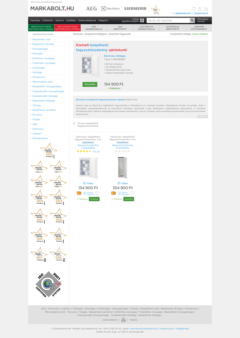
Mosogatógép (120, 308)
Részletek (90, 84)
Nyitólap (35, 20)
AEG (43, 308)
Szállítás (71, 20)
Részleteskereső (202, 20)
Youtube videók (123, 320)
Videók (133, 319)
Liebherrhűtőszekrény (199, 27)
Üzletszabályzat (87, 20)
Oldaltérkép (182, 328)
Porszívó (72, 311)
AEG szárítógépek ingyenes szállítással (67, 27)
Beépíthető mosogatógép (179, 311)
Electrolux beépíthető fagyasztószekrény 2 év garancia (88, 139)
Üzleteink (48, 20)
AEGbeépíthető (120, 27)
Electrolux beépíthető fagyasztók (46, 2)
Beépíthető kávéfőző (101, 311)
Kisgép (83, 311)
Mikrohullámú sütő (55, 311)
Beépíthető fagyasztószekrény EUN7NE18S (122, 145)
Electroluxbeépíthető (172, 27)
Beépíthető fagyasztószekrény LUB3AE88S (88, 145)
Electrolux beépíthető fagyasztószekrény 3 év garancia (123, 139)
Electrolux (53, 308)
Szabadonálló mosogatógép (93, 315)
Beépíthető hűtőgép (150, 315)
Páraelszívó (191, 308)
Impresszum (167, 328)
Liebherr (66, 308)
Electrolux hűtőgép (114, 55)
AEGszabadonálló (94, 27)
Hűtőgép (78, 308)
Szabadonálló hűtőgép (123, 315)
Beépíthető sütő (150, 308)
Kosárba (94, 199)
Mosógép (90, 308)
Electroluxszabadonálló (146, 27)
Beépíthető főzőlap (172, 308)
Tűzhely (134, 308)
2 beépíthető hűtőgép (180, 34)
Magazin (103, 20)
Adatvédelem (110, 319)
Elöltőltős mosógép (126, 311)
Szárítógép (104, 308)
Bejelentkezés (182, 13)
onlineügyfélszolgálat (130, 20)
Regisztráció (201, 13)
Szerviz (60, 20)
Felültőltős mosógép (150, 311)
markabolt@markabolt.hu (144, 328)
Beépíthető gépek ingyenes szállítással (41, 27)
